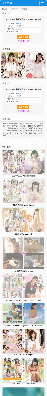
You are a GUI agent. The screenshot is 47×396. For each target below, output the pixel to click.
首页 (6, 9)
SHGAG (19, 29)
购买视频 (23, 37)
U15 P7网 (7, 3)
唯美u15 (14, 9)
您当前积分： (23, 41)
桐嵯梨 (18, 23)
